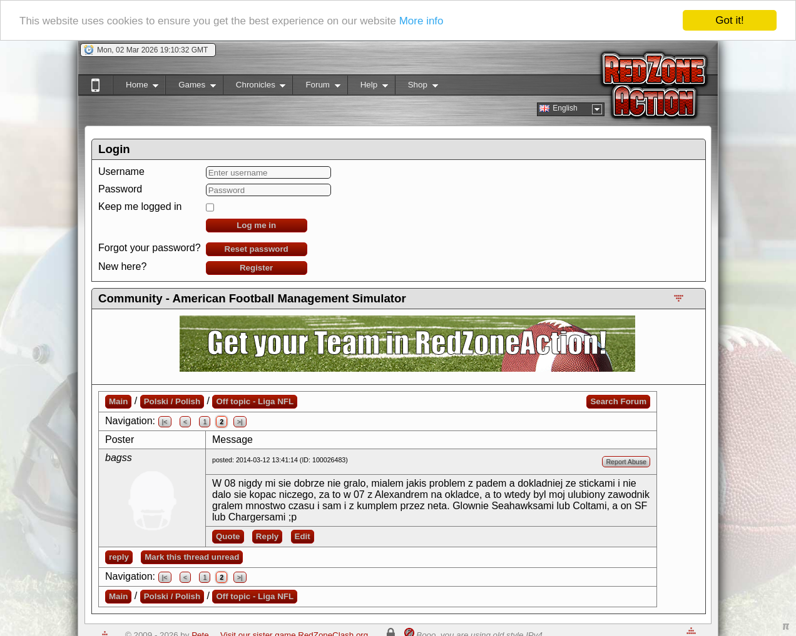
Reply (267, 536)
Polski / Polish (172, 401)
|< (165, 421)
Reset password (256, 249)
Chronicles (254, 87)
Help (367, 87)
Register (256, 267)
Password (120, 189)
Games (190, 87)
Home (135, 87)
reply (119, 557)
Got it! (729, 20)
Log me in (256, 225)
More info (421, 21)
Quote (228, 536)
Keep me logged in (139, 206)
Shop (416, 87)
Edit (302, 536)
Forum (316, 87)
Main (118, 401)
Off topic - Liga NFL (254, 401)
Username (121, 171)
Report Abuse (626, 461)
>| (240, 421)
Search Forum (618, 401)
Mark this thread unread (192, 557)
